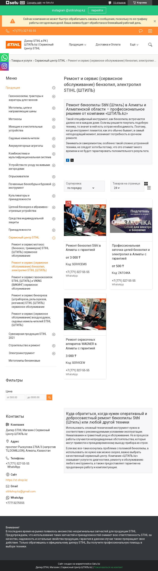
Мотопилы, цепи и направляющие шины (22, 109)
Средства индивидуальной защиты (26, 220)
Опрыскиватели (19, 176)
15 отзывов (119, 2)
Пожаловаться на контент (108, 567)
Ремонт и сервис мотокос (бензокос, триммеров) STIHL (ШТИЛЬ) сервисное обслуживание (30, 250)
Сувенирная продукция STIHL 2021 (27, 335)
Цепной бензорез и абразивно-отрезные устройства (28, 208)
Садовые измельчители (24, 138)
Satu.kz (96, 563)
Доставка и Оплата (108, 44)
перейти (97, 10)
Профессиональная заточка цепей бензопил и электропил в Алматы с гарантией (131, 252)
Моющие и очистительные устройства (26, 128)
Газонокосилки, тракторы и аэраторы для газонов (26, 97)
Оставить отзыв (141, 31)
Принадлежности (20, 229)
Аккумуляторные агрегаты (26, 145)
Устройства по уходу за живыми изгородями (29, 166)
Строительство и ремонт (24, 345)
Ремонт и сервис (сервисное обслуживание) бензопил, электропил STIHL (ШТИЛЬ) (30, 266)
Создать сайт (34, 2)
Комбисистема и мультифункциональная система (30, 155)
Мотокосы (15, 119)
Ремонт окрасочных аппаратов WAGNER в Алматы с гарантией (81, 344)
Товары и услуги (21, 60)
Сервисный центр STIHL (50, 60)
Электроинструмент (22, 353)
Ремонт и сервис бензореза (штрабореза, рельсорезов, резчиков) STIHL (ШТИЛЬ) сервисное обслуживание (29, 301)
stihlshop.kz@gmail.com (21, 491)
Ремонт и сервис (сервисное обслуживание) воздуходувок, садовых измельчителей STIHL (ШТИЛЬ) (31, 319)
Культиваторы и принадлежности (20, 197)
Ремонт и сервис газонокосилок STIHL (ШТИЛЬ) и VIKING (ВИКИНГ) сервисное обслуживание (32, 283)
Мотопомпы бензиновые (24, 360)
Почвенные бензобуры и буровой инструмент (30, 186)
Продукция (76, 44)
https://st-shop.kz (16, 480)
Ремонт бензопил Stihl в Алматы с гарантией (83, 248)
